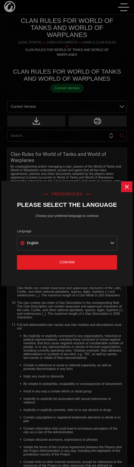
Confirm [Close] (67, 262)
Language (24, 231)
